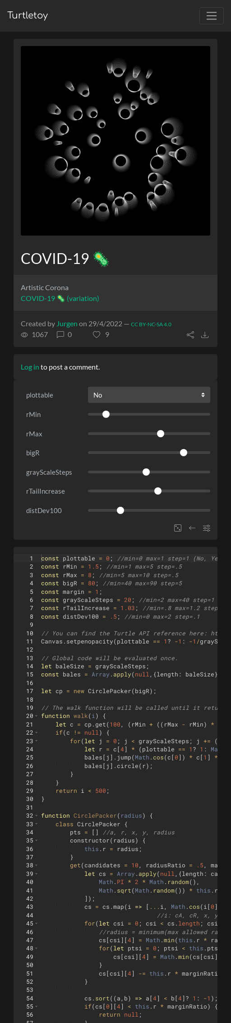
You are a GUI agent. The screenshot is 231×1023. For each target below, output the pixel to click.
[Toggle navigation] (211, 15)
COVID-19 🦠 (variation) (60, 298)
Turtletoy (27, 15)
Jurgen (67, 323)
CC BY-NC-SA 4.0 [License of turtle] (151, 324)
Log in (30, 366)
